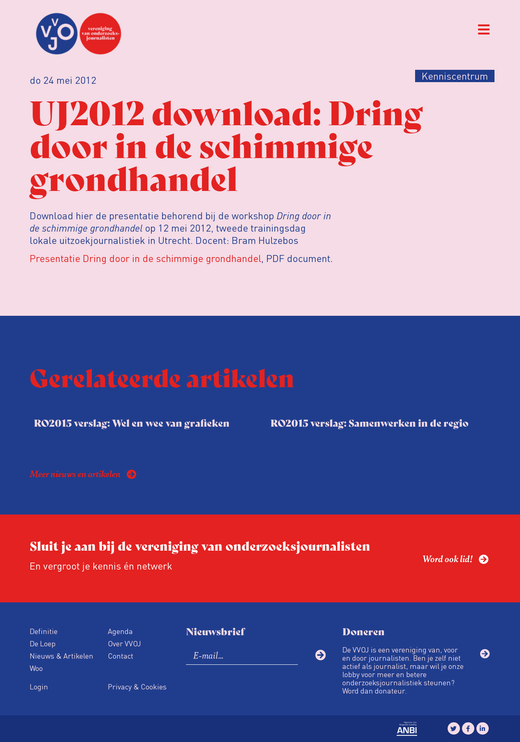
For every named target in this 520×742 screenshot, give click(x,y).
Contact (120, 655)
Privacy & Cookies (137, 686)
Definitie (44, 631)
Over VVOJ (124, 643)
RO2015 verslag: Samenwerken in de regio (369, 422)
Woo (36, 668)
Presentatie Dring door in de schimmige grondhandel (145, 258)
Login (39, 686)
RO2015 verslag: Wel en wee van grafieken (132, 422)
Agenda (120, 631)
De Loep (43, 643)
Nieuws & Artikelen (61, 655)
